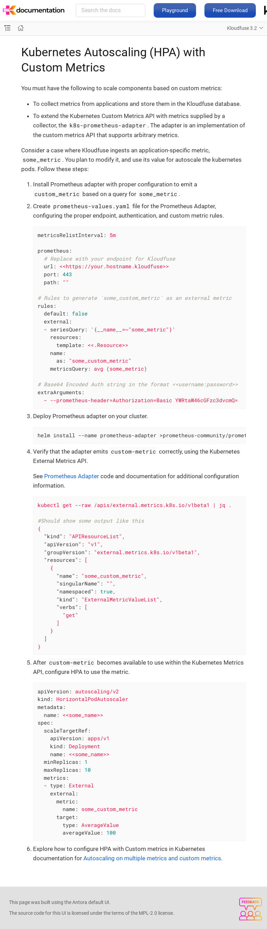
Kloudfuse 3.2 (242, 28)
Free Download (230, 10)
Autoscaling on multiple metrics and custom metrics (152, 858)
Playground (175, 10)
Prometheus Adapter (71, 476)
